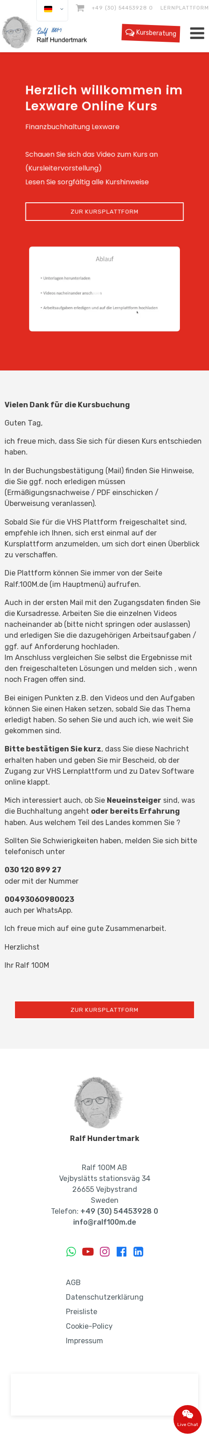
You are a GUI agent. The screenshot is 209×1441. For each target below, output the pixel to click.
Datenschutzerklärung (105, 1297)
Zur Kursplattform (104, 211)
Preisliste (81, 1311)
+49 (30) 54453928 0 (122, 8)
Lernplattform (184, 8)
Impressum (84, 1340)
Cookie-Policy (89, 1326)
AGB (73, 1282)
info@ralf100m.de (104, 1222)
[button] (104, 289)
